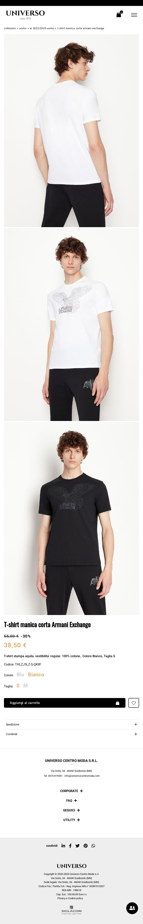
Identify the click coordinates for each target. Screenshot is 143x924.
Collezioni (10, 28)
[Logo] (25, 14)
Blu (20, 674)
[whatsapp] (93, 846)
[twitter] (78, 846)
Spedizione (12, 724)
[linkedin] (63, 846)
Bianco (36, 674)
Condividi (11, 734)
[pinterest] (86, 846)
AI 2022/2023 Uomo (42, 28)
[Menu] (131, 15)
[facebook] (70, 846)
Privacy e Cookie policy (70, 898)
